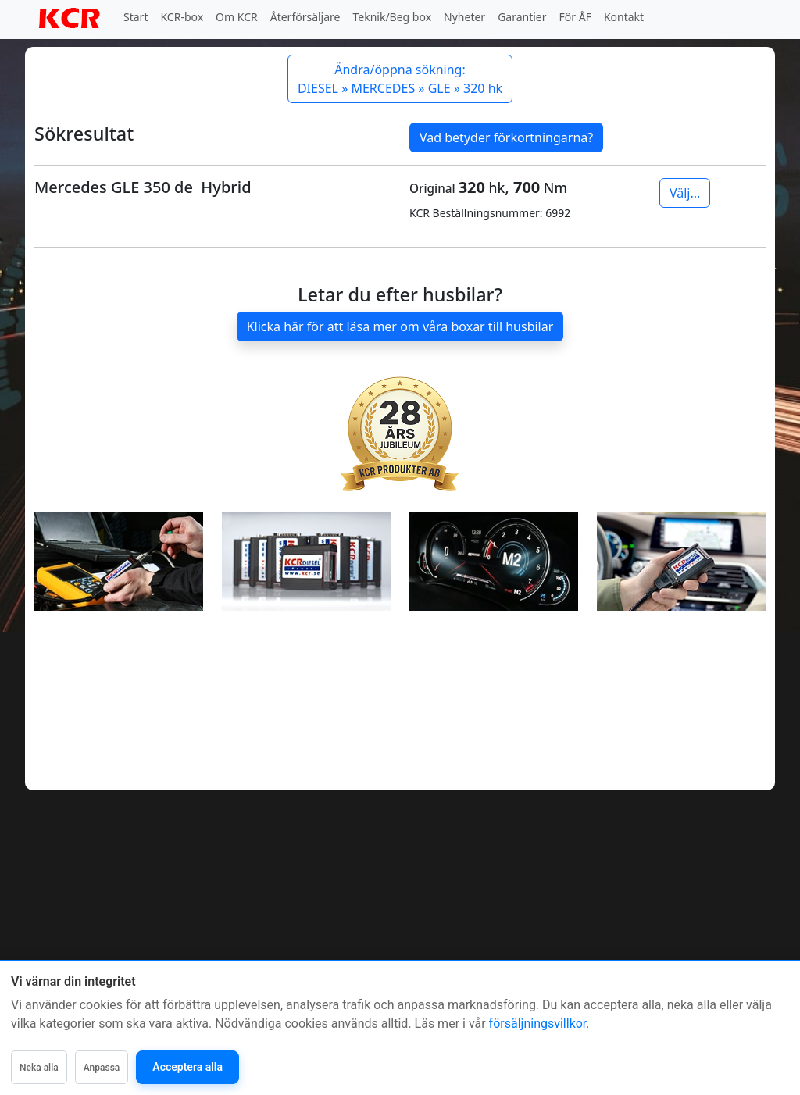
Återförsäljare (305, 16)
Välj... (685, 193)
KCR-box (181, 16)
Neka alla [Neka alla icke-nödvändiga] (39, 1067)
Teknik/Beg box (392, 16)
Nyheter (464, 16)
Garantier (522, 16)
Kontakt (624, 16)
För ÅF (575, 16)
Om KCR (237, 16)
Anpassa (102, 1067)
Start (135, 16)
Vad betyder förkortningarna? (506, 137)
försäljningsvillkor (538, 1023)
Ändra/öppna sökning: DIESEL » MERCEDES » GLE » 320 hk (400, 79)
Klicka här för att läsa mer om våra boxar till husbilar (400, 326)
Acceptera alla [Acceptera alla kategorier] (187, 1067)
